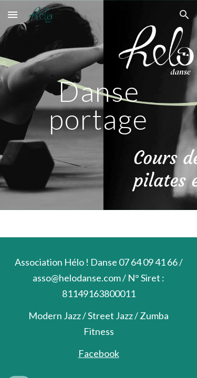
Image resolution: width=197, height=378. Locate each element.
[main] (99, 105)
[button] (12, 14)
